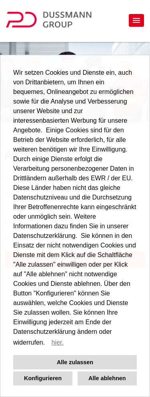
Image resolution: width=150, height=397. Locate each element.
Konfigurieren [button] (43, 378)
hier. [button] (58, 342)
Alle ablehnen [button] (107, 378)
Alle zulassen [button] (75, 362)
